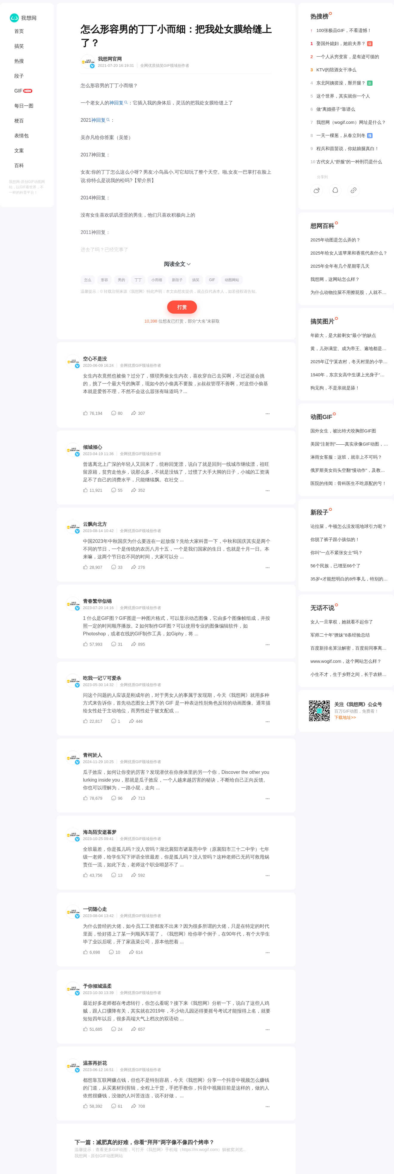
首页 (19, 31)
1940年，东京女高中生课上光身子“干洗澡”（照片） (349, 374)
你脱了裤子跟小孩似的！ (335, 539)
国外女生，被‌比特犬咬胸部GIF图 (343, 430)
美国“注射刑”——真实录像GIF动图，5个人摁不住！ (349, 443)
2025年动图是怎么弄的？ (335, 239)
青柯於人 (92, 755)
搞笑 (19, 46)
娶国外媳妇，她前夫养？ (341, 43)
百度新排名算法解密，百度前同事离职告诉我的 (349, 648)
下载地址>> (345, 717)
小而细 (156, 280)
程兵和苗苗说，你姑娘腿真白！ (344, 148)
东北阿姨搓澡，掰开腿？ (341, 83)
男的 (121, 280)
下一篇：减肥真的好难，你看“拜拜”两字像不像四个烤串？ (144, 1142)
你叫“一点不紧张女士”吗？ (336, 552)
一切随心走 (95, 909)
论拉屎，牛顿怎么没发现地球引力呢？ (348, 526)
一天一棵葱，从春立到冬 (341, 135)
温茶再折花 (95, 1063)
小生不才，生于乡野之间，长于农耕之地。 (349, 674)
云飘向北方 (95, 524)
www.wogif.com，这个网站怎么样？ (345, 661)
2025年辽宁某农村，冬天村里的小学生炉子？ (349, 361)
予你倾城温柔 (97, 986)
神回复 (116, 102)
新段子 (177, 280)
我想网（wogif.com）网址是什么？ (348, 122)
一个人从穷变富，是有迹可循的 (344, 56)
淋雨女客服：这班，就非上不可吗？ (346, 457)
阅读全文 (174, 264)
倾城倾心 (92, 447)
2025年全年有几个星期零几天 (340, 266)
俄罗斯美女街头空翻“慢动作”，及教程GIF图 (349, 470)
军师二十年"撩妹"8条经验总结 (340, 634)
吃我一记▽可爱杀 (102, 678)
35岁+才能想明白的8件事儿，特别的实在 (349, 578)
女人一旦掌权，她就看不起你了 (341, 621)
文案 (19, 150)
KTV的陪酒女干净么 (333, 69)
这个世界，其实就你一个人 (340, 96)
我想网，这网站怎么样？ (335, 279)
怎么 (87, 280)
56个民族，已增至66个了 (335, 565)
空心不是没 (95, 358)
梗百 (19, 120)
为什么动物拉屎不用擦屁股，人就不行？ (349, 292)
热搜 (19, 61)
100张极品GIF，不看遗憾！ (341, 30)
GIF (18, 90)
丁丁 (138, 280)
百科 (19, 165)
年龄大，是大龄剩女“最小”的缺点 (343, 335)
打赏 (182, 307)
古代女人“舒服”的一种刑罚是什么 (346, 161)
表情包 (21, 135)
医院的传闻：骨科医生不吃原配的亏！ (348, 483)
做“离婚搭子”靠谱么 (332, 109)
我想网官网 (110, 58)
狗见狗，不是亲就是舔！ (335, 387)
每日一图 (23, 105)
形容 (104, 280)
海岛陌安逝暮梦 (99, 832)
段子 (19, 75)
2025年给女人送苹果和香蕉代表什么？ (348, 252)
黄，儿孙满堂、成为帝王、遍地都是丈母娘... (349, 348)
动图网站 (232, 280)
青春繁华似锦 (97, 601)
